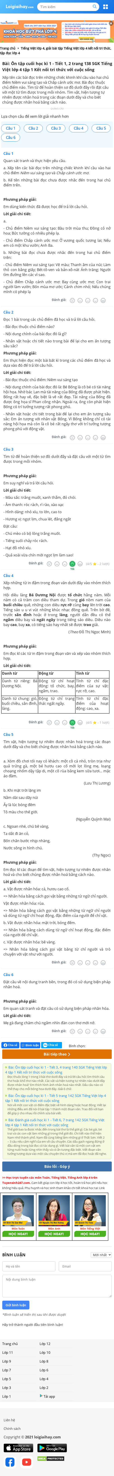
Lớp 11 (7, 1352)
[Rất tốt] (103, 300)
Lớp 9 (6, 1361)
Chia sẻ (10, 1045)
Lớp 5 (6, 1379)
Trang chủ (10, 1343)
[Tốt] (95, 300)
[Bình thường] (88, 300)
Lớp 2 (44, 1387)
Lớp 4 (44, 1379)
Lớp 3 (6, 1387)
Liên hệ (9, 1420)
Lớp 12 (45, 1343)
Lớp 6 (44, 1370)
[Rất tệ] (72, 300)
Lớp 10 (45, 1352)
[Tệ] (80, 300)
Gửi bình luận (16, 1305)
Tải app (47, 1396)
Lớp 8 (44, 1361)
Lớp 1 (6, 1396)
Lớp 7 (6, 1370)
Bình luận (30, 1045)
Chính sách (12, 1428)
